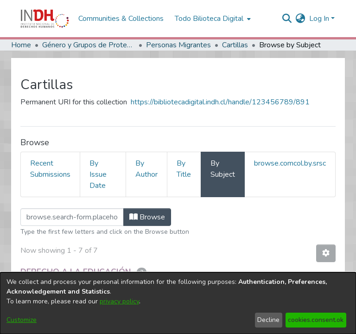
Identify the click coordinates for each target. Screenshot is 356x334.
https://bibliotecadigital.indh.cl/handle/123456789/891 (220, 102)
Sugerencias (327, 267)
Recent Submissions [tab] (50, 169)
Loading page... (44, 214)
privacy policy (119, 301)
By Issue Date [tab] (98, 174)
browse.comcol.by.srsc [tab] (290, 163)
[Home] (44, 18)
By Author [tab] (146, 169)
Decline (268, 319)
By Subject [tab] (222, 169)
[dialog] (178, 303)
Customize (21, 319)
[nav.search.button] (287, 18)
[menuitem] (300, 18)
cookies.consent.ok (315, 319)
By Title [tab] (184, 169)
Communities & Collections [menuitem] (121, 18)
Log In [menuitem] (319, 18)
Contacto (286, 267)
